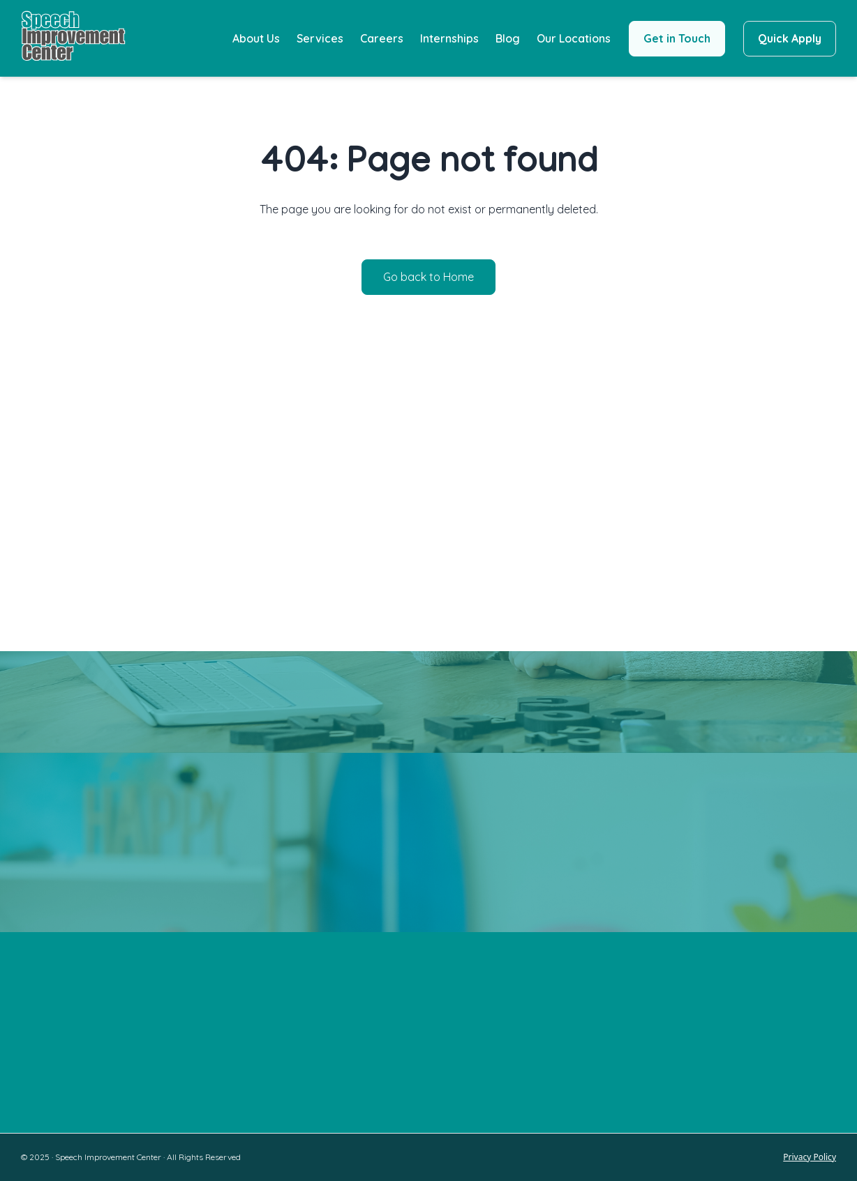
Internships (449, 38)
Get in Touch (676, 38)
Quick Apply (789, 38)
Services (320, 38)
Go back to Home (428, 277)
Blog (507, 38)
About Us (256, 38)
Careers (381, 38)
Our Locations (574, 38)
